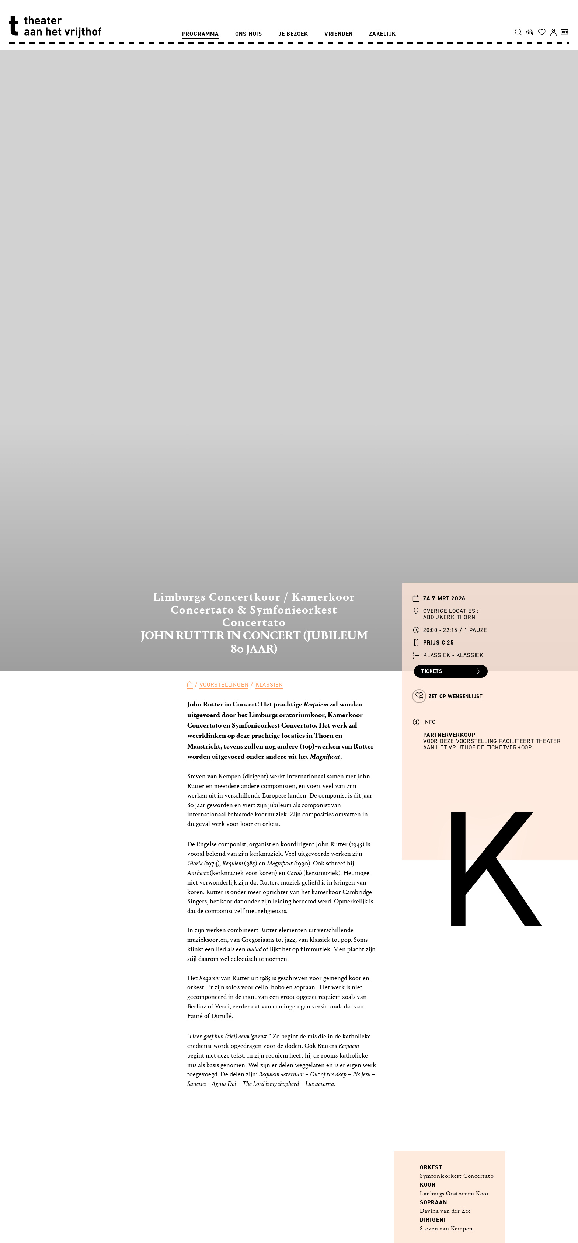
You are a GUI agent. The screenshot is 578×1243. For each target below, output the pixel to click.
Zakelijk (382, 34)
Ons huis (248, 34)
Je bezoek (293, 34)
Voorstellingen (223, 684)
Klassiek (269, 684)
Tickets (451, 671)
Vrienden (338, 34)
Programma (200, 34)
